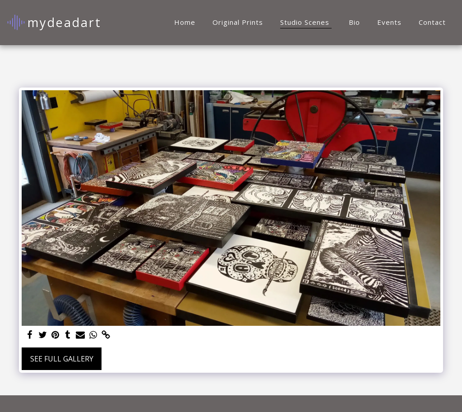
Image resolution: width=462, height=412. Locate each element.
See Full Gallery (61, 359)
